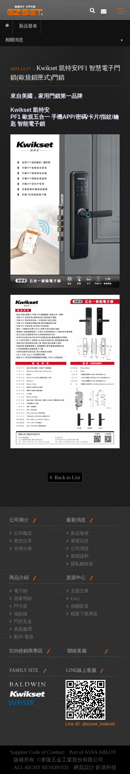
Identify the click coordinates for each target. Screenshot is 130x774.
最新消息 (76, 520)
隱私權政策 (82, 563)
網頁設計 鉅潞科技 (94, 767)
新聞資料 (80, 556)
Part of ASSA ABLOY (92, 752)
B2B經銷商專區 (26, 651)
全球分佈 (23, 548)
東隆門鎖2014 (25, 10)
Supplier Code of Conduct (37, 752)
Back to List (65, 478)
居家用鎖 (23, 598)
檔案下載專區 (84, 613)
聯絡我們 (103, 11)
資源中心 (76, 577)
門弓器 (20, 606)
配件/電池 (23, 636)
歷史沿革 (23, 540)
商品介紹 (19, 577)
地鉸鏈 (20, 613)
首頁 (7, 27)
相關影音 (80, 606)
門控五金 (23, 621)
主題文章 (80, 590)
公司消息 (80, 548)
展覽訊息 (80, 540)
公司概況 (23, 533)
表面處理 (23, 629)
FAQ (75, 598)
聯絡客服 (77, 651)
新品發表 (80, 533)
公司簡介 (19, 520)
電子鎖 (20, 590)
